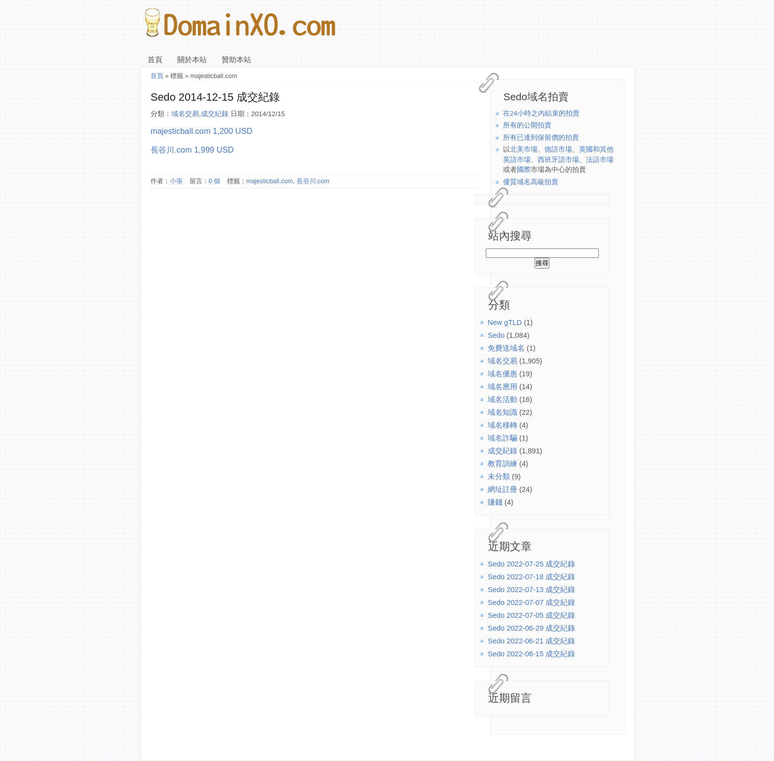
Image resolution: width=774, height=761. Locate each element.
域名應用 (502, 387)
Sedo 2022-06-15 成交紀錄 (531, 654)
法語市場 (600, 159)
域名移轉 (502, 425)
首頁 (155, 60)
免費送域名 (506, 348)
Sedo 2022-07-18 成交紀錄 (531, 577)
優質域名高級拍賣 (530, 182)
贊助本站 (236, 60)
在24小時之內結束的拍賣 (541, 113)
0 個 (215, 181)
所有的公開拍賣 (527, 125)
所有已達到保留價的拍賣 (541, 137)
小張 (176, 181)
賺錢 (495, 502)
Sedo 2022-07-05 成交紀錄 (531, 615)
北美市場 (524, 149)
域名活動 (502, 399)
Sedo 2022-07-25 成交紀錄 (531, 564)
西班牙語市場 (558, 159)
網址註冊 (502, 489)
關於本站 (192, 60)
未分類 (499, 477)
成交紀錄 (502, 451)
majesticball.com (269, 181)
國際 (524, 169)
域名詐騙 (502, 438)
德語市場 (558, 149)
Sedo (496, 335)
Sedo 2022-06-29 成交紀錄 (531, 628)
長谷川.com (313, 181)
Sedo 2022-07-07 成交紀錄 (531, 602)
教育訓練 (502, 464)
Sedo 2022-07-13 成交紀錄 (531, 590)
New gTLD (505, 322)
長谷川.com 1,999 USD (192, 149)
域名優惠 (502, 374)
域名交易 (502, 361)
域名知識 (502, 412)
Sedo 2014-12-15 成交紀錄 (215, 97)
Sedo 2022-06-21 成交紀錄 (531, 641)
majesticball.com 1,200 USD (201, 130)
